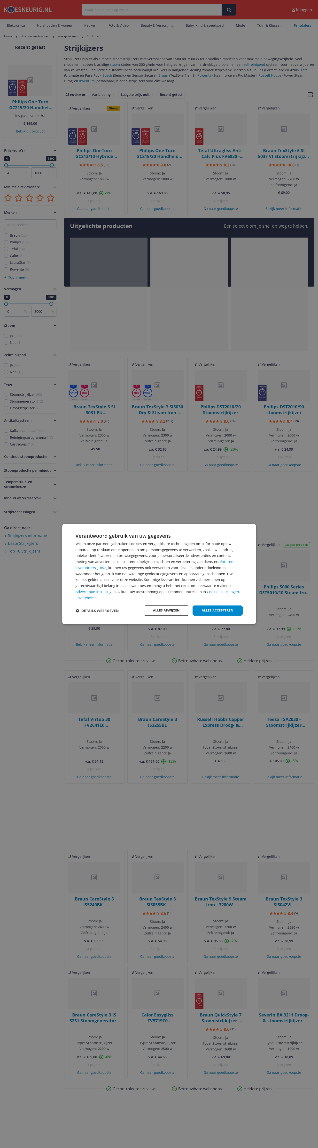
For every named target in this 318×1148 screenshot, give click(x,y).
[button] (97, 610)
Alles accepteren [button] (216, 610)
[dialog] (159, 574)
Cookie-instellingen (223, 591)
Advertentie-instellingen (96, 591)
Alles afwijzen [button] (163, 610)
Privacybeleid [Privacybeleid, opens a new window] (87, 597)
